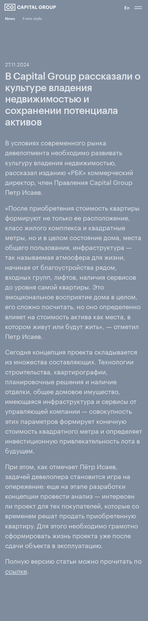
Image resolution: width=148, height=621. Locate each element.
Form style (32, 18)
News (10, 18)
